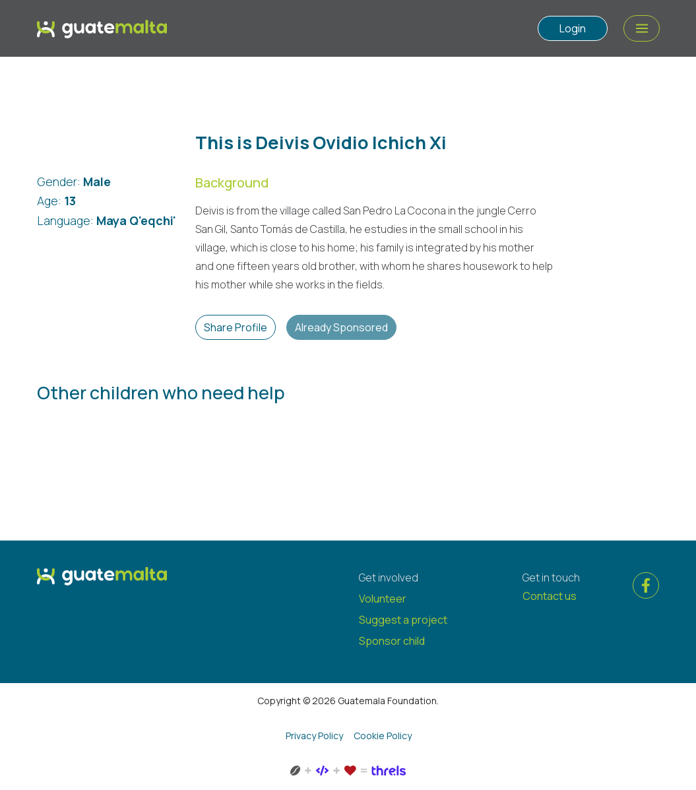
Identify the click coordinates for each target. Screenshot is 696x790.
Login (572, 28)
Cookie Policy (383, 735)
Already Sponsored (341, 327)
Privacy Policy (314, 735)
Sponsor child (392, 641)
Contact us (549, 596)
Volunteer (382, 598)
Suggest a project (403, 619)
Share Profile (235, 327)
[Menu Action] (641, 28)
